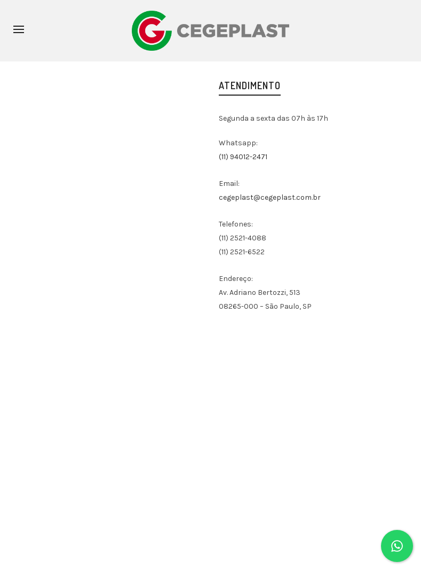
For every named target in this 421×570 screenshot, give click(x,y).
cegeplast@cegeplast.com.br (270, 197)
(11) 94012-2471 (243, 156)
